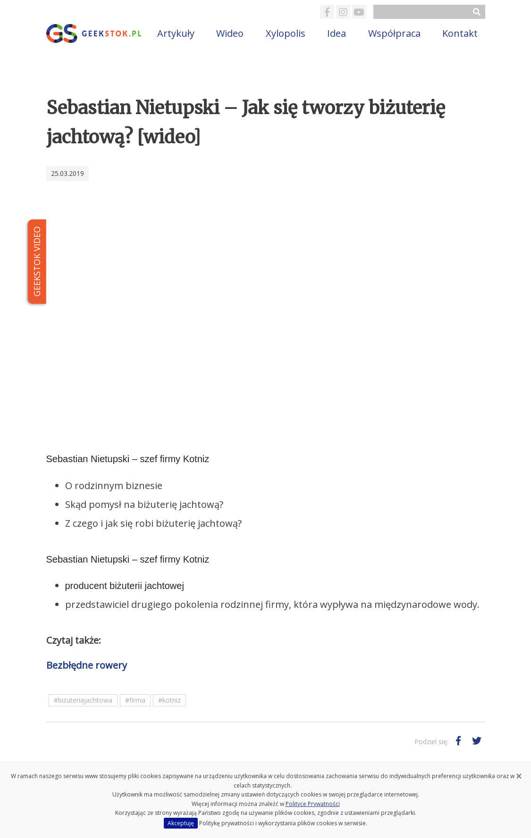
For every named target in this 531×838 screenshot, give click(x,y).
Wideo (230, 33)
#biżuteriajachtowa (83, 700)
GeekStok (94, 33)
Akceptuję (181, 823)
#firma (135, 700)
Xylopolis (285, 33)
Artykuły (175, 33)
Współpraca (394, 33)
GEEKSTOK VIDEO (36, 261)
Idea (336, 33)
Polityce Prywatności (313, 804)
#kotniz (169, 700)
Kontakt (460, 33)
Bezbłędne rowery (86, 665)
